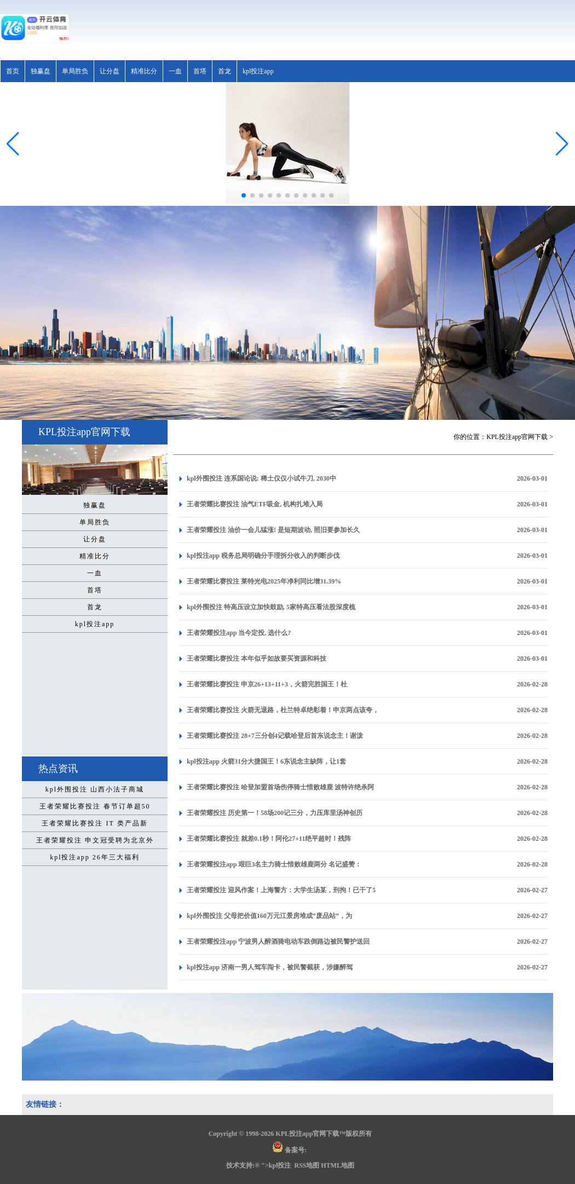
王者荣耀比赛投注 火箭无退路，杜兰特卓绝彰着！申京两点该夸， (283, 710)
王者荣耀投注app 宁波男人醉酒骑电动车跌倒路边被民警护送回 (278, 941)
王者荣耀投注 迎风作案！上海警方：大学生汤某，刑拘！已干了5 (281, 890)
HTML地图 (337, 1165)
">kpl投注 (276, 1165)
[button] (562, 144)
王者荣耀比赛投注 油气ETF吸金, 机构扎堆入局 (255, 504)
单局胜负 (75, 71)
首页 (12, 71)
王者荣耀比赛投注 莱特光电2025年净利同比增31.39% (264, 581)
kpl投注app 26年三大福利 (95, 857)
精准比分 (144, 71)
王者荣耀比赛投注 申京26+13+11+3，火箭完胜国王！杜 (267, 684)
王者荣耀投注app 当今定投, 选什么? (239, 633)
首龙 (224, 71)
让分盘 (109, 71)
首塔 (199, 71)
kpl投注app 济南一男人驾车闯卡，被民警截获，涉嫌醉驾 (270, 967)
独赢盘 (40, 71)
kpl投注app (258, 71)
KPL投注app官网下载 (517, 437)
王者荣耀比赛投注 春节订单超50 (95, 806)
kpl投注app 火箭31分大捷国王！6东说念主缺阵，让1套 (266, 761)
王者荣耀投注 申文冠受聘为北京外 (95, 840)
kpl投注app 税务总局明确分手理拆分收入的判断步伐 (263, 555)
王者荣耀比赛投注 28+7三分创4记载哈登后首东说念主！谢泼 (275, 736)
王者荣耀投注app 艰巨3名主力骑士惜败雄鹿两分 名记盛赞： (274, 864)
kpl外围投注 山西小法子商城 (94, 789)
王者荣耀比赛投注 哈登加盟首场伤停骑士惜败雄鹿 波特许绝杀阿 (280, 787)
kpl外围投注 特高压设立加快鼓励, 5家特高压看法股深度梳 (271, 607)
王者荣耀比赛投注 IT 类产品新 (94, 823)
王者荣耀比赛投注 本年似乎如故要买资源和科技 (256, 658)
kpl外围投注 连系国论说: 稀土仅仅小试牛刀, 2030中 (261, 478)
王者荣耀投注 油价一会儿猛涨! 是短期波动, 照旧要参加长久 (273, 530)
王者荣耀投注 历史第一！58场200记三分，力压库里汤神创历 (275, 813)
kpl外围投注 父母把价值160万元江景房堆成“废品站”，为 (269, 916)
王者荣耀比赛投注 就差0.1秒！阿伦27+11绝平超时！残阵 (269, 838)
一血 (175, 71)
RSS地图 (306, 1165)
